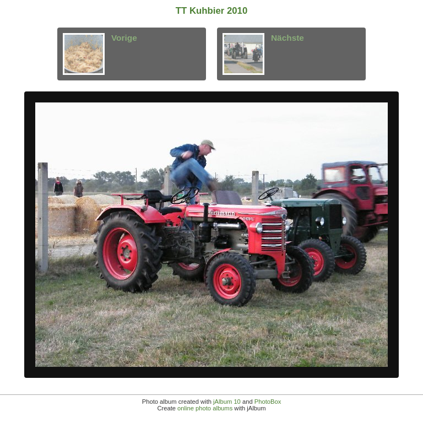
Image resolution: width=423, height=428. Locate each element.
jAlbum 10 (227, 401)
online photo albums (204, 408)
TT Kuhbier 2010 (212, 11)
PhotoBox (267, 401)
